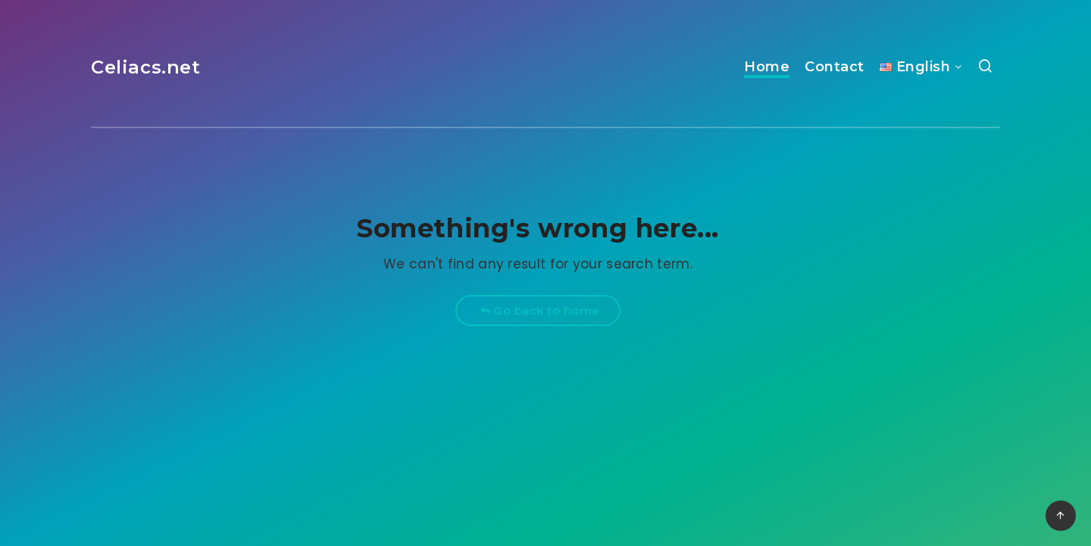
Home (766, 66)
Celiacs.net (146, 67)
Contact (834, 66)
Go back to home (540, 310)
